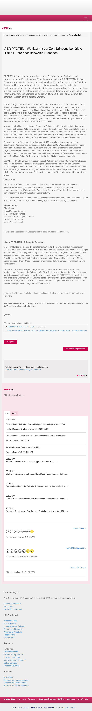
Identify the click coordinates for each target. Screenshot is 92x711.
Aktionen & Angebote (13, 632)
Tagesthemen (9, 635)
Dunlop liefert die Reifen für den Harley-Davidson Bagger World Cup (35, 424)
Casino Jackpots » (78, 567)
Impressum (21, 699)
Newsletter (8, 677)
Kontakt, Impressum (12, 604)
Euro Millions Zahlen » (76, 548)
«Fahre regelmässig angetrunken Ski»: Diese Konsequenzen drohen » (36, 474)
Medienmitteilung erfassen (76, 349)
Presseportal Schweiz (13, 629)
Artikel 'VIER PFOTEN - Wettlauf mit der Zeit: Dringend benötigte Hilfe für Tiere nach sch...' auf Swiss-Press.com (47, 331)
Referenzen (32, 699)
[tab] (7, 413)
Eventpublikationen (12, 657)
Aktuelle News (16, 35)
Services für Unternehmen (15, 683)
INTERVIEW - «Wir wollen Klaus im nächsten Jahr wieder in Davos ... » (37, 499)
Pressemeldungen (12, 666)
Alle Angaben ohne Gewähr (77, 699)
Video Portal (9, 638)
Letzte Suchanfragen (13, 609)
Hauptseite (10, 342)
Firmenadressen (11, 652)
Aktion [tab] (14, 413)
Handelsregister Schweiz (14, 626)
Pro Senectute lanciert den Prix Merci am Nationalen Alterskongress (35, 436)
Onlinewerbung (10, 663)
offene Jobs (9, 606)
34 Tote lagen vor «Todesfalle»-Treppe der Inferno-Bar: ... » (32, 462)
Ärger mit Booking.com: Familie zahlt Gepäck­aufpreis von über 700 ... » (37, 511)
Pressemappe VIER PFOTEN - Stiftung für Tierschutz (45, 35)
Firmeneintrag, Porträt (13, 655)
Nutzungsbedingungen (47, 699)
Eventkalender (10, 623)
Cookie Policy (69, 707)
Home (6, 35)
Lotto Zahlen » (79, 528)
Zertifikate (61, 699)
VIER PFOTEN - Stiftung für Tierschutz (21, 327)
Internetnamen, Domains (14, 660)
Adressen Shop (10, 621)
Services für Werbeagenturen (16, 686)
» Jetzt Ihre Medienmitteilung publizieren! (23, 370)
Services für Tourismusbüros (16, 680)
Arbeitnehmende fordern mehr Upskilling (23, 447)
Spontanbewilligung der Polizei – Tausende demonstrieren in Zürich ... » (37, 486)
